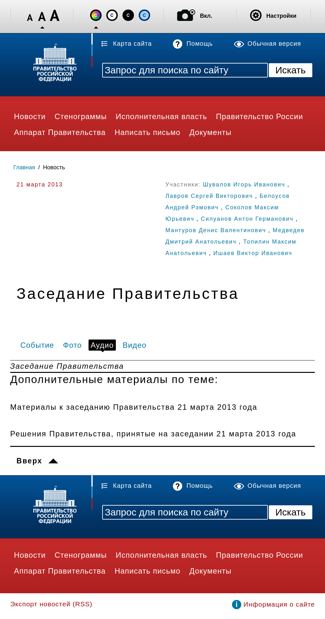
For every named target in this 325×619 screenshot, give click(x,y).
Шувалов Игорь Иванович (244, 184)
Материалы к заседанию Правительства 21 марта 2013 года (133, 407)
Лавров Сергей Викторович (209, 196)
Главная (24, 167)
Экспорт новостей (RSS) (51, 604)
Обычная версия (274, 43)
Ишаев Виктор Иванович (252, 253)
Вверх (29, 461)
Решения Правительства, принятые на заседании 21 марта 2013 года (153, 433)
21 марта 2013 (40, 184)
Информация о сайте (279, 604)
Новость (54, 167)
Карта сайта (132, 43)
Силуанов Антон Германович (247, 219)
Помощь (199, 43)
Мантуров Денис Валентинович (215, 230)
